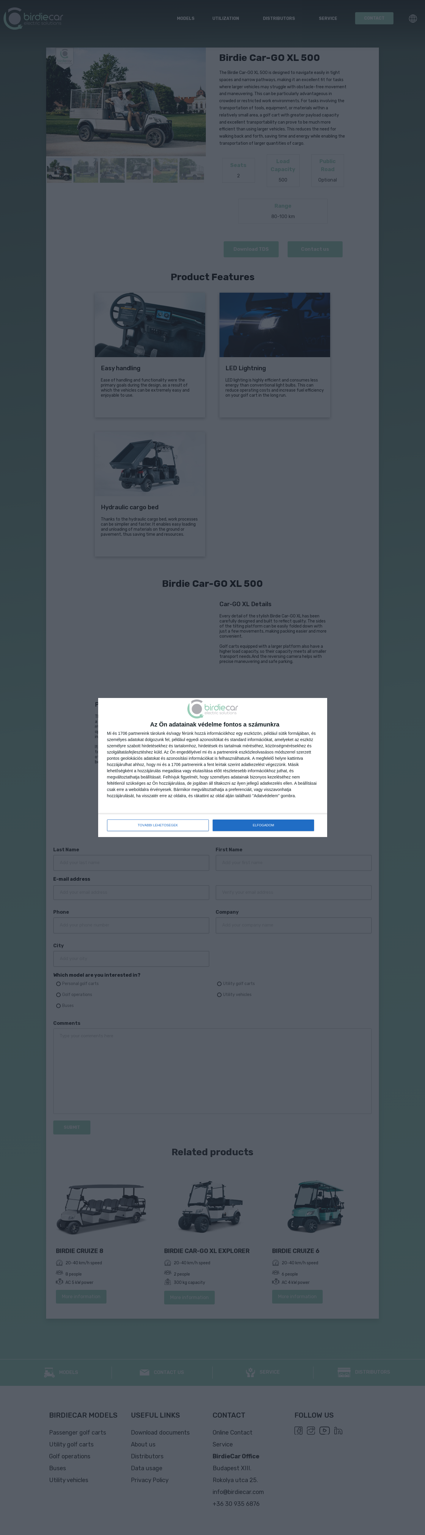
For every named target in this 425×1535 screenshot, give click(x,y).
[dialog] (212, 767)
